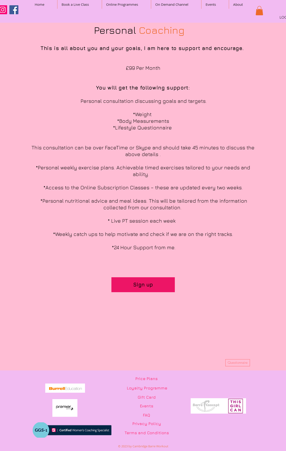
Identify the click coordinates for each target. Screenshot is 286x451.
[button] (242, 11)
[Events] (147, 406)
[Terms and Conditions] (146, 433)
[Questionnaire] (237, 362)
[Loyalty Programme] (147, 388)
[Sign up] (143, 284)
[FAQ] (147, 415)
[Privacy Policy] (147, 424)
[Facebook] (13, 9)
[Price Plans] (146, 379)
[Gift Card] (147, 397)
